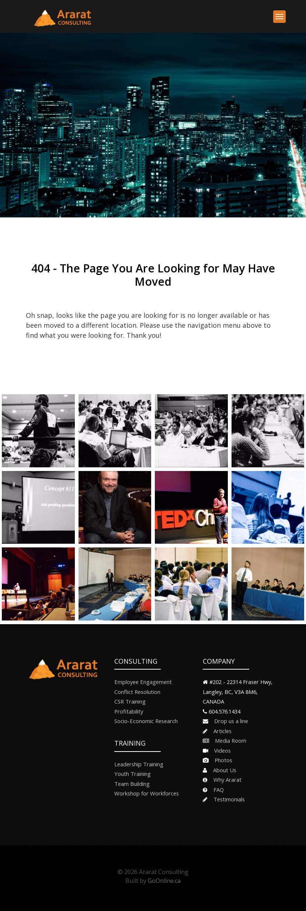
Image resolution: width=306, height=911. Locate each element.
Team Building (132, 783)
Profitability (128, 711)
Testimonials (227, 799)
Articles (220, 731)
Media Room (228, 740)
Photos (221, 760)
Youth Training (132, 773)
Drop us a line (229, 721)
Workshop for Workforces (146, 793)
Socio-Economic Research (146, 721)
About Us (222, 770)
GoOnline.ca (164, 881)
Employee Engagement (143, 681)
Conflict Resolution (137, 691)
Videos (220, 750)
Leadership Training (138, 764)
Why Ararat (225, 779)
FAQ (216, 789)
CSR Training (130, 701)
